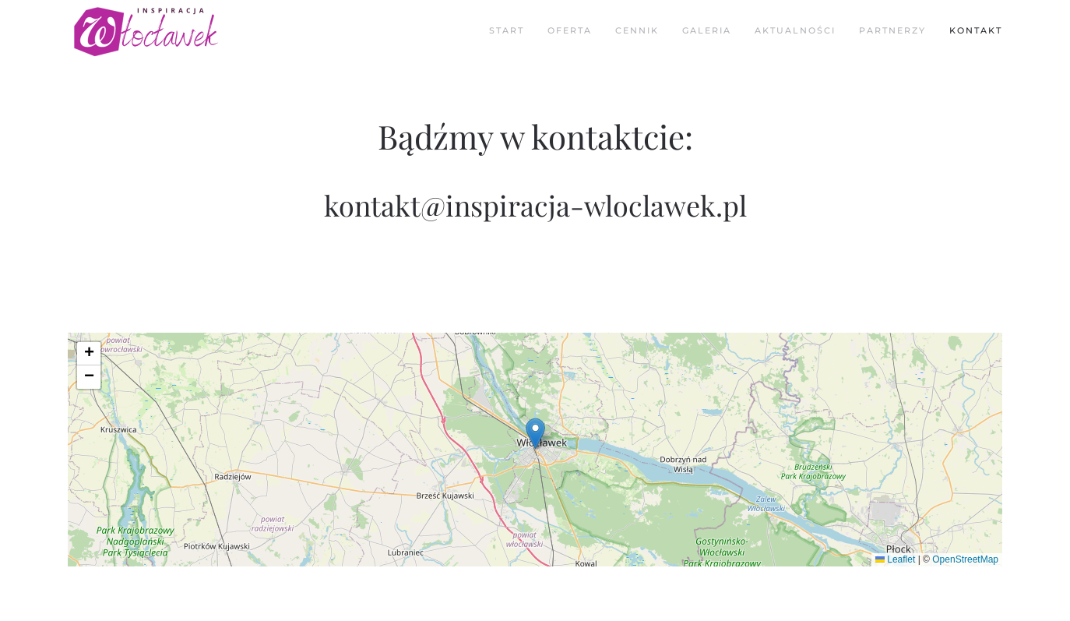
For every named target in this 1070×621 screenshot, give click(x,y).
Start (506, 30)
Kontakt (975, 30)
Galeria (706, 30)
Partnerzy (892, 30)
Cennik (637, 30)
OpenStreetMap (965, 559)
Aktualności (795, 30)
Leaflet (895, 559)
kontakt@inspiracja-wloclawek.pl (535, 205)
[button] (535, 434)
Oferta (569, 30)
